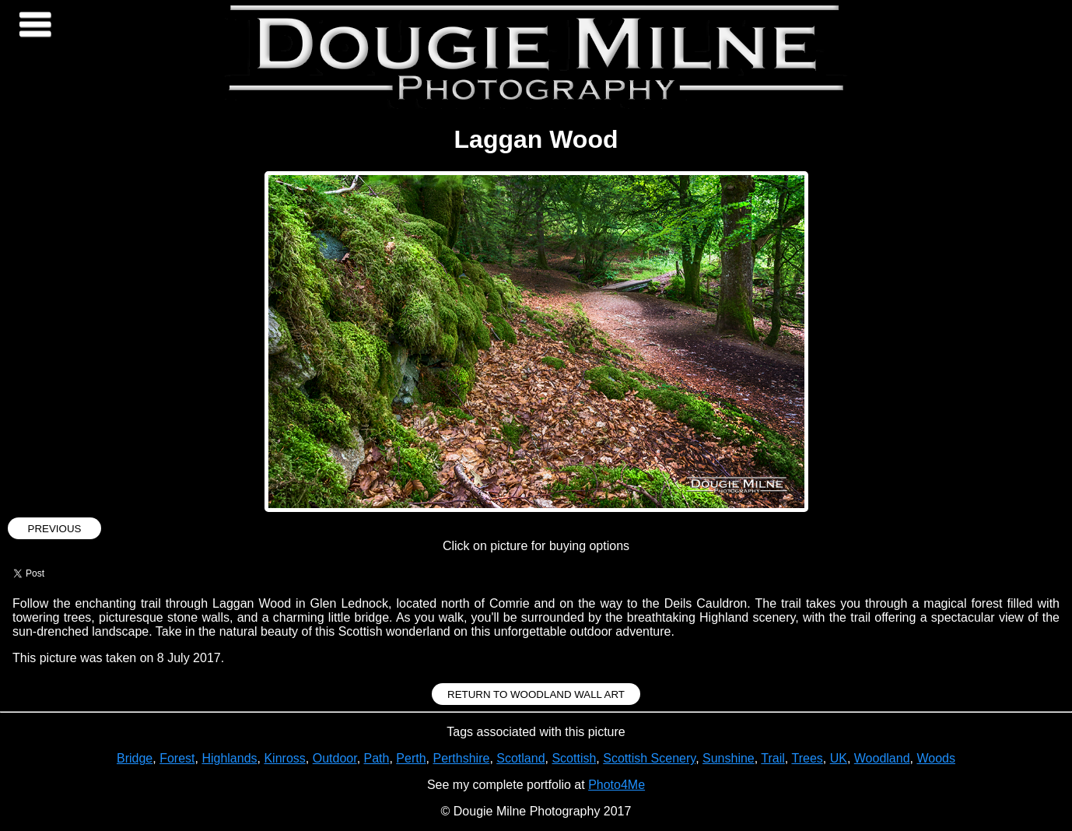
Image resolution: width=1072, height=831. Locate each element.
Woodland (882, 758)
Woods (935, 758)
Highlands (229, 758)
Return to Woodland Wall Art (536, 694)
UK (838, 758)
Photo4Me (616, 784)
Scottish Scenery (649, 758)
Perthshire (461, 758)
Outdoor (335, 758)
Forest (176, 758)
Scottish (574, 758)
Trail (773, 758)
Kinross (284, 758)
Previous (55, 529)
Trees (806, 758)
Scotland (520, 758)
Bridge (134, 758)
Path (377, 758)
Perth (411, 758)
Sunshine (728, 758)
